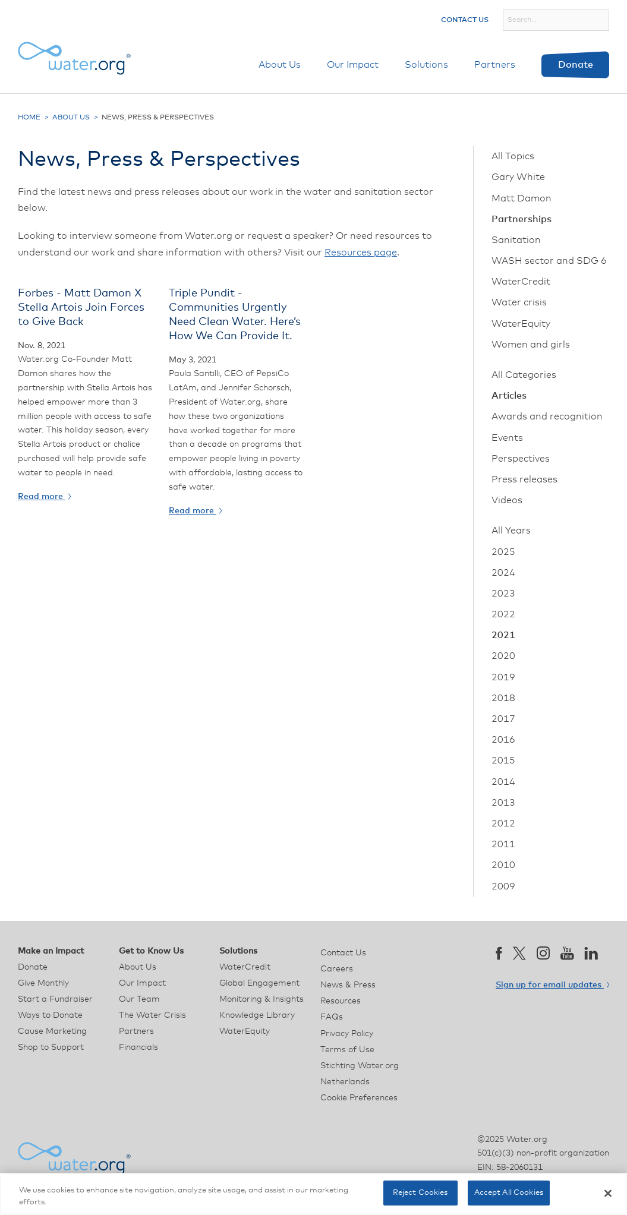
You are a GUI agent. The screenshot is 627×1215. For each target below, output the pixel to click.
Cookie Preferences (359, 1098)
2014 (503, 782)
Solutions (426, 65)
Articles (509, 395)
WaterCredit (520, 281)
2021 (503, 635)
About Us (280, 65)
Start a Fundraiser (55, 999)
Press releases (524, 479)
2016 (503, 739)
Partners (494, 65)
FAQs (331, 1017)
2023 (503, 593)
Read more (44, 497)
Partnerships (521, 219)
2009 (503, 886)
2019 (503, 677)
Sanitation (516, 240)
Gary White (518, 177)
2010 (503, 865)
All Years (511, 530)
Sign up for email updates (552, 985)
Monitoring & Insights (261, 999)
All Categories (523, 375)
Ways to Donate (50, 1015)
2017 (503, 719)
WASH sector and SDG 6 (549, 261)
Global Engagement (259, 983)
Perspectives (520, 458)
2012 (503, 823)
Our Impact (353, 65)
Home (29, 117)
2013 (503, 802)
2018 (503, 698)
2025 (503, 552)
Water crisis (519, 302)
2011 (503, 844)
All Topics (512, 156)
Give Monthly (43, 983)
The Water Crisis (152, 1015)
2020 (503, 656)
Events (507, 438)
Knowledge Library (257, 1015)
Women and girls (530, 344)
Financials (138, 1047)
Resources (340, 1001)
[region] (313, 1194)
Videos (506, 500)
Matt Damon (521, 198)
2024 (503, 572)
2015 (503, 760)
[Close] (608, 1193)
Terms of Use (347, 1050)
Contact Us (465, 20)
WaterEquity (520, 324)
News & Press (348, 985)
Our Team (139, 999)
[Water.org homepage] (74, 58)
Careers (336, 969)
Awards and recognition (547, 416)
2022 (503, 614)
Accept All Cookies (508, 1193)
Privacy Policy (346, 1034)
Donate (575, 65)
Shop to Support (51, 1047)
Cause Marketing (52, 1031)
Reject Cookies (420, 1193)
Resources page (360, 252)
